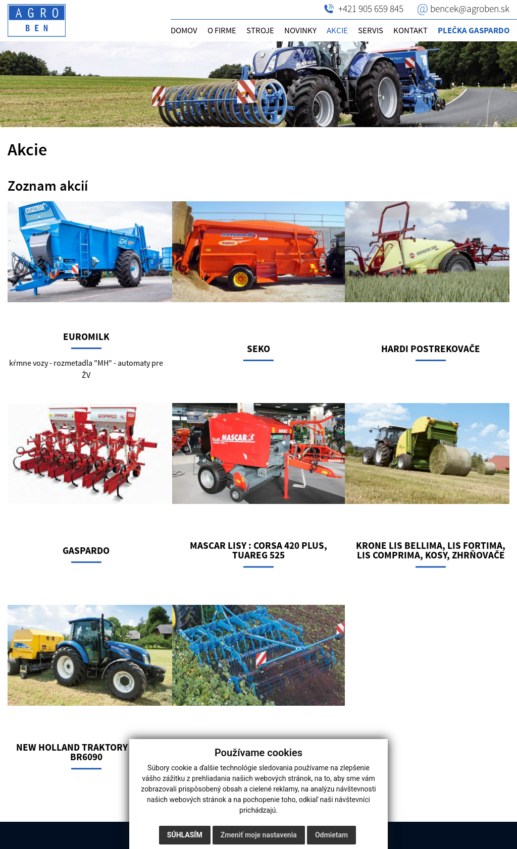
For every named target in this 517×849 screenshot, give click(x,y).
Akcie (337, 30)
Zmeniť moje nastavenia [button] (259, 835)
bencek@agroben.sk (469, 9)
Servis (370, 30)
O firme (222, 30)
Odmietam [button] (331, 835)
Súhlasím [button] (184, 835)
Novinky (300, 30)
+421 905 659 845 (370, 9)
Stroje (260, 30)
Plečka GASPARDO (473, 30)
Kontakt (410, 30)
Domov (184, 30)
